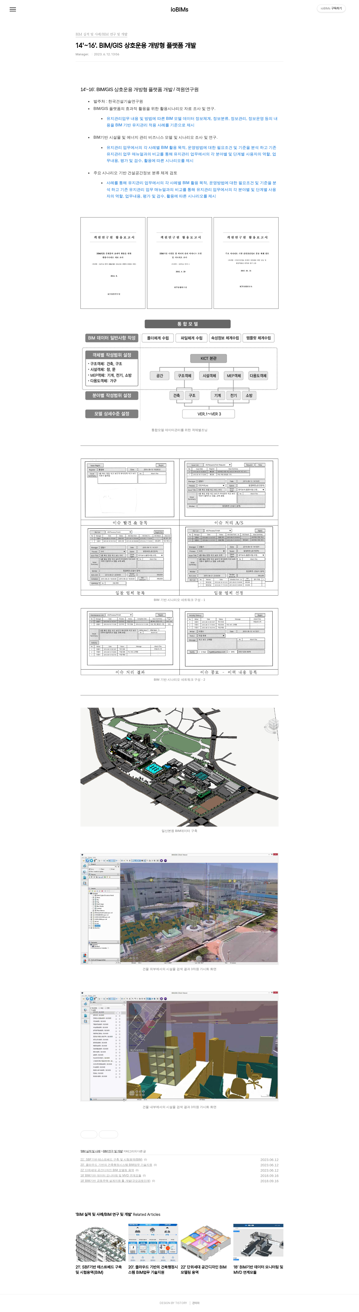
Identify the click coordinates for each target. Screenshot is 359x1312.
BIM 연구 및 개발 (112, 1151)
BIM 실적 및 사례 (90, 1151)
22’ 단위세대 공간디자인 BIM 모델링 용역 (107, 1170)
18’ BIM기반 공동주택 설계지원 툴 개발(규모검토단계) (115, 1180)
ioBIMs (179, 10)
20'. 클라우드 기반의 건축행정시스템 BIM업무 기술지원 (116, 1165)
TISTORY (181, 1303)
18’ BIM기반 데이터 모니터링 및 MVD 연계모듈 (110, 1175)
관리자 (196, 1303)
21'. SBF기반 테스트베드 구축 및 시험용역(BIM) (111, 1159)
